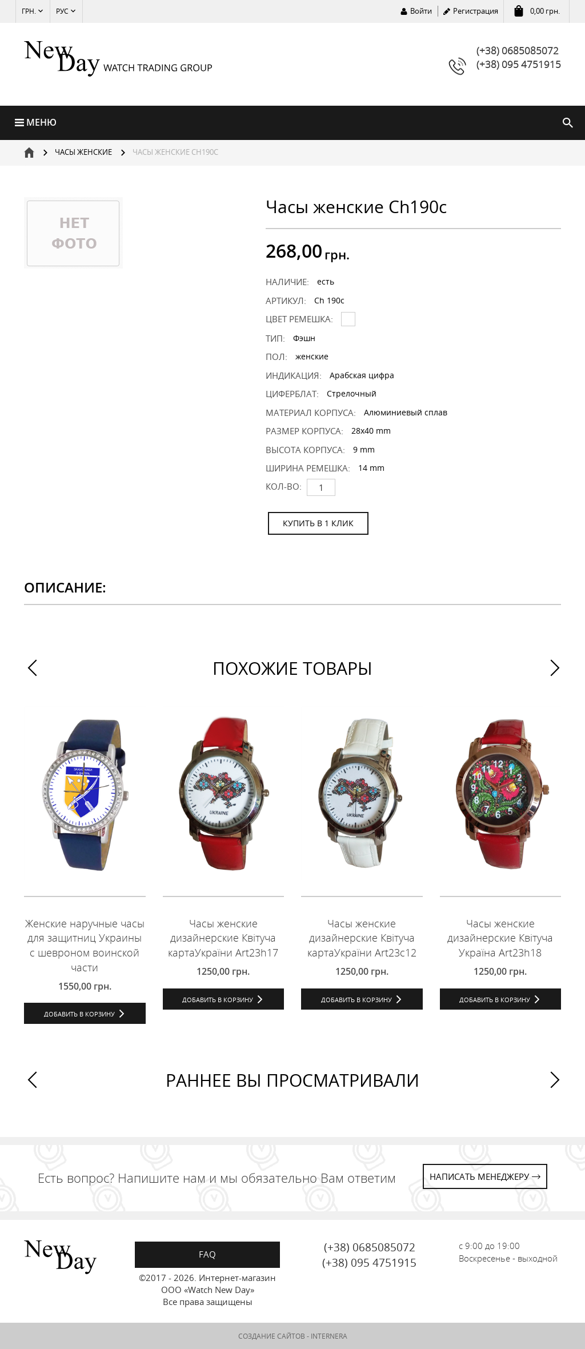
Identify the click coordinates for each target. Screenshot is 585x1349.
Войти (421, 11)
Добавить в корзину (79, 1014)
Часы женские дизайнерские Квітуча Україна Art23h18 (500, 937)
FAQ (207, 1254)
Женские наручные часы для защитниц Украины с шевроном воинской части (85, 945)
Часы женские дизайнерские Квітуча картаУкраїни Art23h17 (223, 937)
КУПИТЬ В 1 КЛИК (318, 523)
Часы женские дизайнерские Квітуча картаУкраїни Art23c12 (361, 937)
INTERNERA (329, 1336)
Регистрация (475, 11)
